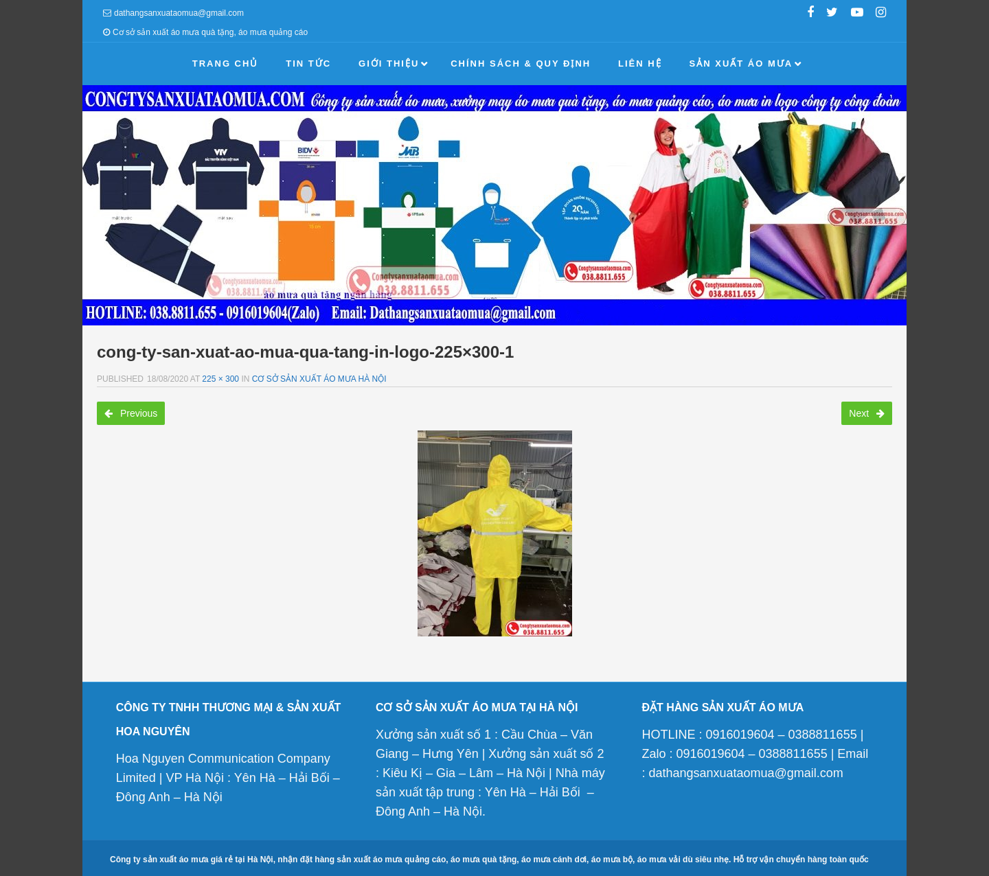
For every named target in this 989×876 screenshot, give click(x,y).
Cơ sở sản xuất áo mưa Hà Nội (319, 379)
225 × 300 (220, 379)
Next (867, 413)
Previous (130, 413)
